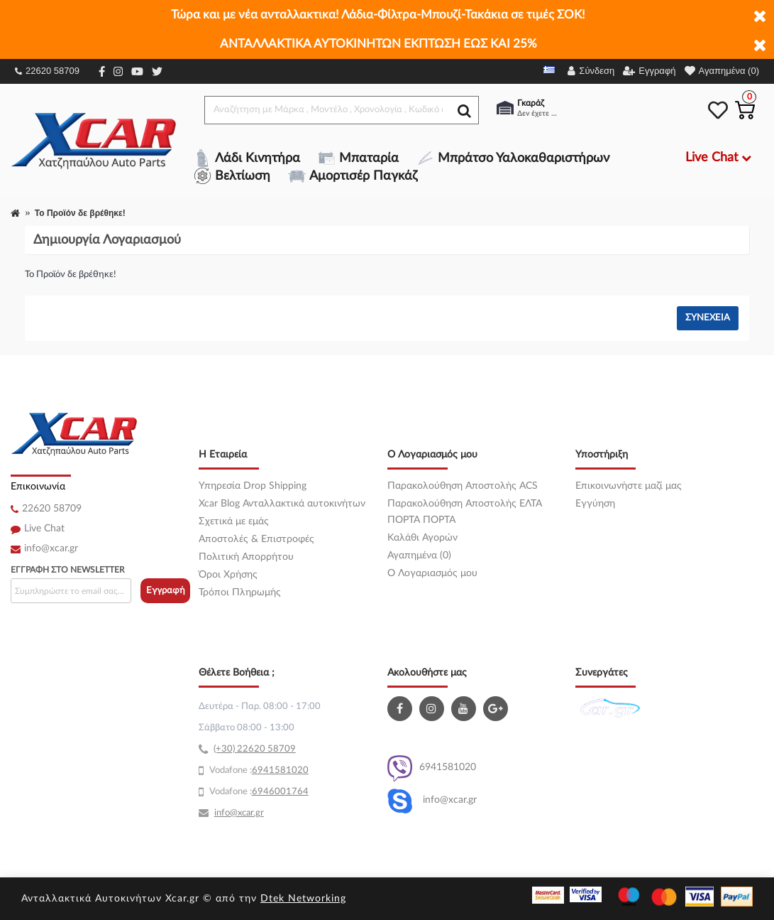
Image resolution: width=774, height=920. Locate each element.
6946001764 (280, 791)
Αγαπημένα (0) (419, 556)
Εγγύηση (595, 504)
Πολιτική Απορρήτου (246, 557)
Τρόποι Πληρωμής (240, 592)
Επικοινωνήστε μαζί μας (628, 486)
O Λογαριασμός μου (432, 573)
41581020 (286, 770)
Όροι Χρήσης (228, 575)
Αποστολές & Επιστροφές (256, 539)
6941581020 (431, 768)
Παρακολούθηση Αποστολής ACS (462, 486)
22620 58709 (47, 70)
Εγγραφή (165, 590)
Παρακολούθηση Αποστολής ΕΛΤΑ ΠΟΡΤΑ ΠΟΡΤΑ (464, 512)
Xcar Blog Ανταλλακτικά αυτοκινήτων (282, 504)
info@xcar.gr (51, 548)
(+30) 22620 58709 (255, 749)
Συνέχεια (707, 318)
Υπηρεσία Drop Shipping (252, 486)
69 (257, 770)
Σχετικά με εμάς (234, 521)
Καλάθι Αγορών (422, 538)
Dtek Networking (303, 899)
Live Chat (44, 529)
